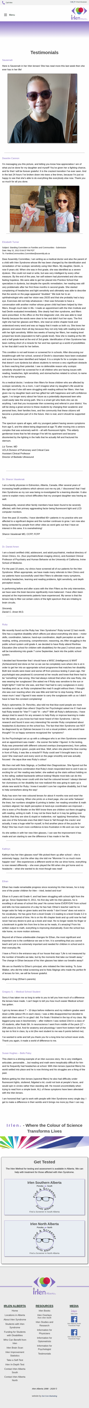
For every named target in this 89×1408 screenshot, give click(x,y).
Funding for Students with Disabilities (15, 1334)
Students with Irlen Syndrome (14, 1326)
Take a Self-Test (15, 1360)
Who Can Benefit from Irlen (14, 1342)
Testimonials (44, 1353)
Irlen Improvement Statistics (15, 1354)
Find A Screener (78, 2)
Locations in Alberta (15, 1315)
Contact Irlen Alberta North (14, 1379)
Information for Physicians (44, 1332)
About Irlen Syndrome (15, 1319)
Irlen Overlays (44, 1316)
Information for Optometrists (44, 1340)
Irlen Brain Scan (15, 1347)
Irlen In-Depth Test (14, 1364)
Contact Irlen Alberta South (14, 1371)
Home (15, 1310)
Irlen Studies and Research (44, 1324)
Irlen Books (44, 1310)
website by (44, 1396)
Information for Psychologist (44, 1347)
